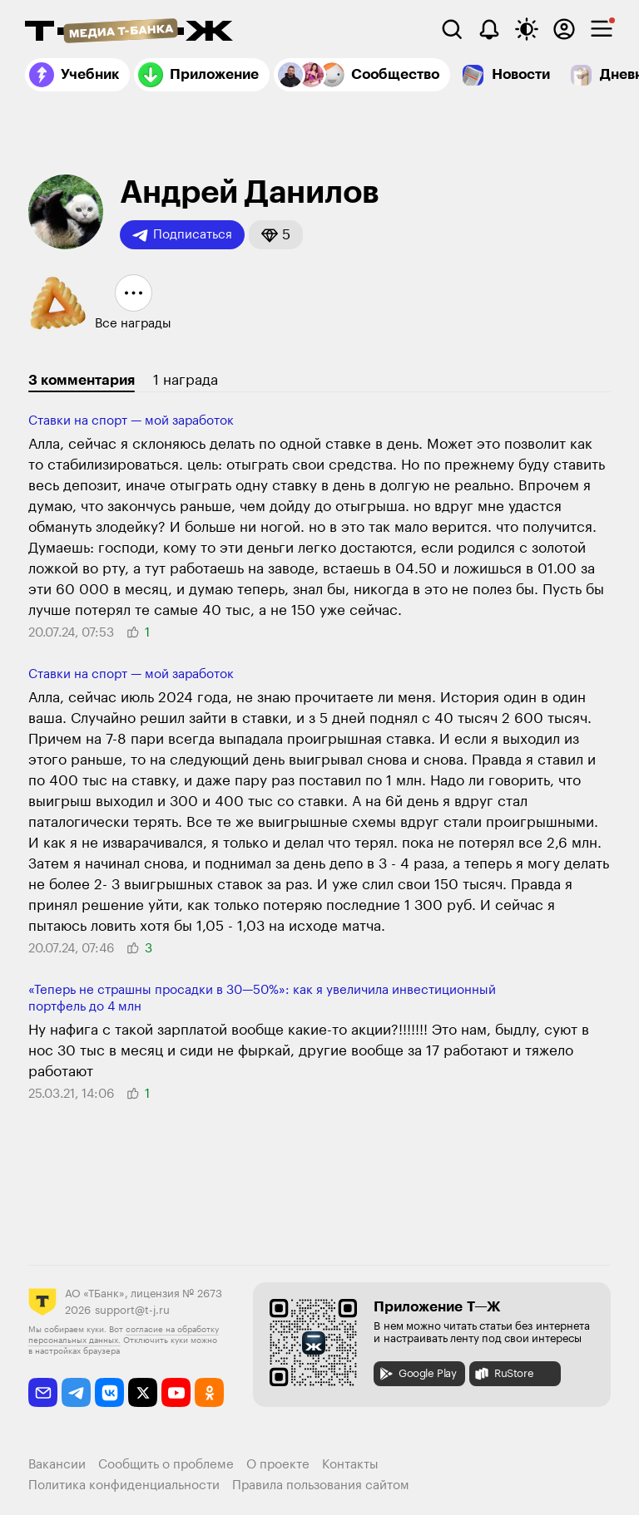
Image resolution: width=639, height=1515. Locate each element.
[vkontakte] (109, 1392)
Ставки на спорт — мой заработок (131, 421)
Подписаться (182, 235)
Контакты (350, 1464)
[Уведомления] (489, 29)
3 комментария (81, 380)
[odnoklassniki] (209, 1392)
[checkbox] (601, 29)
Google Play (417, 1373)
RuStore (503, 1373)
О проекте (278, 1464)
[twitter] (142, 1392)
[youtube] (176, 1392)
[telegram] (76, 1392)
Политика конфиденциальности (124, 1485)
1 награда (185, 380)
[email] (42, 1392)
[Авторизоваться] (564, 29)
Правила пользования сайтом (320, 1485)
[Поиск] (451, 29)
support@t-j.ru (132, 1310)
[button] (276, 234)
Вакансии (57, 1464)
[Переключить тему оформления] (526, 29)
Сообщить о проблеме (166, 1464)
